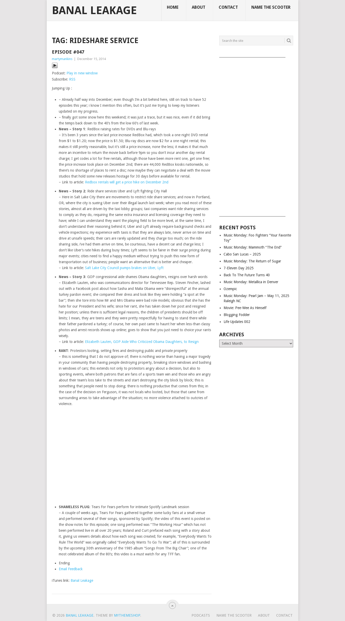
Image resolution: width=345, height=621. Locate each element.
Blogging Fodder (237, 315)
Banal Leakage (94, 10)
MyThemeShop (127, 615)
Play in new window (82, 73)
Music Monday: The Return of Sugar (252, 261)
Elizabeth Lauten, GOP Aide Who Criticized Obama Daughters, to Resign (142, 342)
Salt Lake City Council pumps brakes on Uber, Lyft (124, 268)
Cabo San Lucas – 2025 (242, 254)
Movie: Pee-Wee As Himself (245, 308)
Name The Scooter (271, 7)
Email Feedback (71, 569)
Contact (228, 7)
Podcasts (200, 615)
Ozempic (230, 289)
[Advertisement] (256, 135)
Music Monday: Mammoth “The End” (253, 247)
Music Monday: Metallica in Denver (251, 282)
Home (172, 7)
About (198, 7)
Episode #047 (68, 52)
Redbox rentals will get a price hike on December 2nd (126, 182)
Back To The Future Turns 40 (247, 275)
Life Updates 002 (237, 322)
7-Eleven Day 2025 (239, 268)
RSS (72, 79)
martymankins (62, 59)
